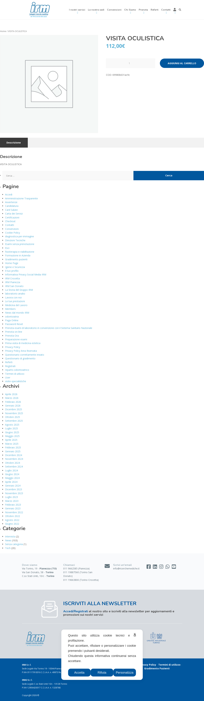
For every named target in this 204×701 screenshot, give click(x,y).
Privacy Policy (12, 347)
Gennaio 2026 (12, 405)
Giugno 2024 (12, 474)
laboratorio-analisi (15, 293)
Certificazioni (12, 217)
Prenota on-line (13, 331)
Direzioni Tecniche (15, 240)
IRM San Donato (14, 286)
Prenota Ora (12, 335)
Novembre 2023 (14, 493)
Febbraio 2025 (13, 447)
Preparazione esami (16, 339)
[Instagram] (161, 567)
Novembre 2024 (14, 458)
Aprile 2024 (11, 481)
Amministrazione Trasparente (21, 198)
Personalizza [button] (124, 672)
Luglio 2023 (11, 497)
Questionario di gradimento (20, 358)
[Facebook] (149, 567)
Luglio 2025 (11, 428)
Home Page (11, 263)
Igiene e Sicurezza (15, 267)
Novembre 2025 (14, 413)
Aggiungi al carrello (182, 63)
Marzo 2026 (11, 398)
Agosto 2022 (12, 520)
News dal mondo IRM (17, 312)
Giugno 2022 (12, 523)
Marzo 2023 (11, 501)
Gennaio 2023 (12, 508)
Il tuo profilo (12, 270)
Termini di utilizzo (14, 373)
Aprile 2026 (11, 394)
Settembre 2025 (14, 420)
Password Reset (14, 324)
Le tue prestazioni (15, 301)
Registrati (10, 366)
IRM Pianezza (12, 282)
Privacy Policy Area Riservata (21, 350)
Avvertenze (11, 202)
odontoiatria (12, 316)
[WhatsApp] (167, 567)
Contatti (9, 225)
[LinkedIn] (155, 567)
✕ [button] (134, 634)
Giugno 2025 (12, 432)
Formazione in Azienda (17, 255)
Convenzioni (114, 9)
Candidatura (11, 206)
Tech (8, 548)
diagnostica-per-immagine (19, 236)
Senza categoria (14, 544)
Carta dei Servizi (14, 213)
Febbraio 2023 (13, 504)
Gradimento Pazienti (157, 668)
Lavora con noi (13, 297)
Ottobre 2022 (12, 516)
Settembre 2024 (14, 466)
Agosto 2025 (12, 424)
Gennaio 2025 (12, 451)
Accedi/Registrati (75, 611)
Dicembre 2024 (13, 455)
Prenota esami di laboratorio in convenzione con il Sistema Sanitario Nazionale (48, 328)
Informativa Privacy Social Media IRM (25, 274)
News (8, 540)
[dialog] (102, 655)
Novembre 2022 (14, 512)
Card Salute (11, 209)
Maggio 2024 (12, 478)
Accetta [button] (79, 672)
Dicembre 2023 (13, 489)
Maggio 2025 (12, 436)
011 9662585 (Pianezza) (76, 568)
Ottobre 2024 (12, 462)
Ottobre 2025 (12, 417)
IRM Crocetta (12, 278)
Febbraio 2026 (13, 401)
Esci (7, 248)
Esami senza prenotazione (19, 244)
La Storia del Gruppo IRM (19, 289)
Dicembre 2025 (13, 409)
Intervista (10, 536)
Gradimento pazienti (16, 259)
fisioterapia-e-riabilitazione (19, 251)
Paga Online (11, 320)
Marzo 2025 (11, 443)
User (7, 377)
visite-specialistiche (15, 381)
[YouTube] (174, 567)
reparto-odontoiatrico (17, 369)
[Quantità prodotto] (130, 63)
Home (3, 31)
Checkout (10, 221)
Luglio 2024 (11, 470)
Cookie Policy (12, 232)
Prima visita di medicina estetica (22, 343)
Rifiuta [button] (102, 672)
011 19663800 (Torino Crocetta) (81, 579)
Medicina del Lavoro (16, 305)
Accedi (8, 194)
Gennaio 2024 (12, 485)
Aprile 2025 (11, 439)
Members (10, 308)
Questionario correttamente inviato (24, 354)
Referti (154, 9)
